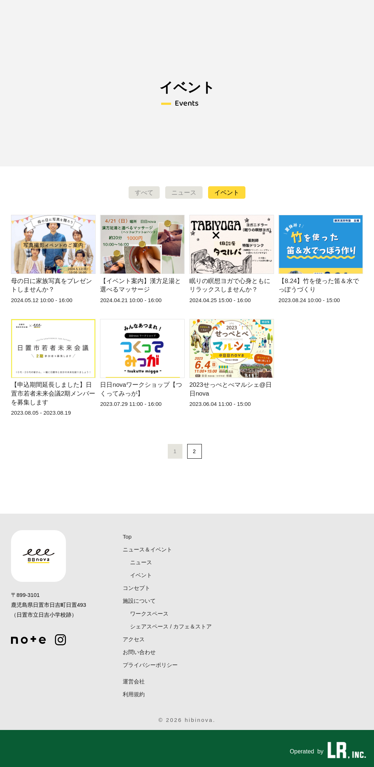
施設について (139, 601)
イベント (226, 192)
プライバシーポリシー (150, 665)
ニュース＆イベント (147, 549)
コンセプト (136, 588)
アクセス (134, 639)
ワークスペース (149, 613)
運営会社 (134, 681)
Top (127, 536)
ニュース (183, 192)
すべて (144, 192)
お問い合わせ (139, 652)
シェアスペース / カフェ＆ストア (171, 626)
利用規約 (134, 694)
